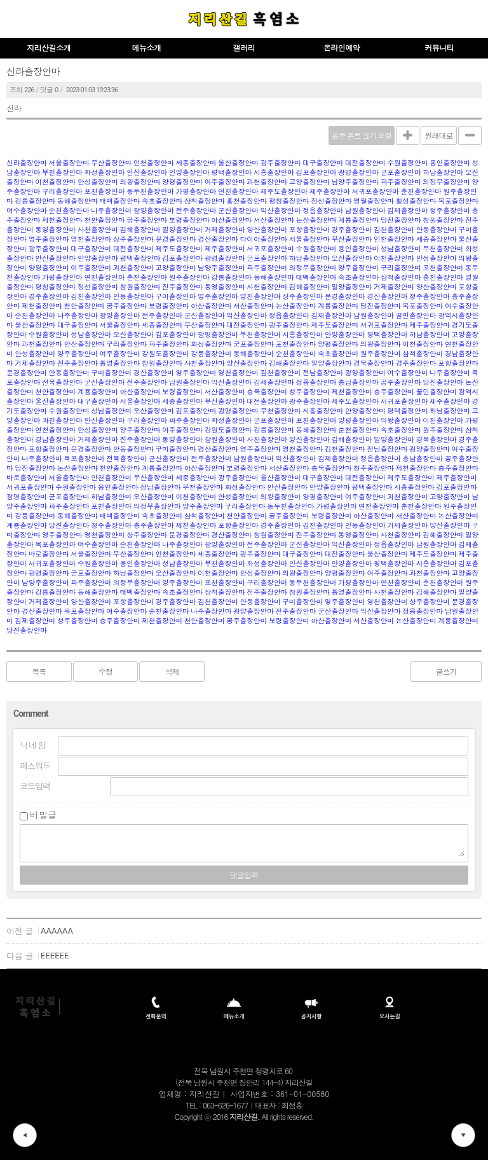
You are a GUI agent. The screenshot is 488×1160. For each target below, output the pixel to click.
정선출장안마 (331, 201)
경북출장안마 (373, 363)
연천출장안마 (238, 192)
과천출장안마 (267, 182)
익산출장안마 (281, 211)
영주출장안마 (49, 239)
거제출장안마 (225, 230)
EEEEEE (55, 955)
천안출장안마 (105, 220)
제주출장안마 (329, 192)
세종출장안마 (195, 163)
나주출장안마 (111, 211)
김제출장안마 (407, 211)
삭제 (172, 672)
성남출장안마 (401, 249)
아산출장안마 (231, 220)
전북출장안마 (62, 382)
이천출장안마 (55, 182)
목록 (39, 672)
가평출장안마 (195, 192)
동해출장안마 (77, 201)
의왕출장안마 (139, 182)
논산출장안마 (316, 220)
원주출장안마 (189, 277)
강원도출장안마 (165, 354)
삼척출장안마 (204, 201)
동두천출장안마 (150, 192)
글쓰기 (445, 672)
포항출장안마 (309, 230)
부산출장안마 (111, 163)
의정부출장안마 (446, 182)
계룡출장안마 (358, 220)
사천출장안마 (98, 230)
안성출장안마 (98, 182)
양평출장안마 (182, 182)
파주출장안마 (401, 182)
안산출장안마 (146, 173)
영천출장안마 (91, 239)
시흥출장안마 (274, 173)
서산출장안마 (274, 220)
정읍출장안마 (322, 211)
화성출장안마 (105, 173)
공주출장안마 (146, 220)
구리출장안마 (62, 192)
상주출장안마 (133, 239)
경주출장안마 (351, 230)
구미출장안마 (175, 297)
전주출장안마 (195, 211)
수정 (105, 672)
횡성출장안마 (416, 201)
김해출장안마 (139, 230)
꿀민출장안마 (416, 316)
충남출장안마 (358, 382)
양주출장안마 (358, 268)
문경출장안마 (175, 239)
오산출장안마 (351, 258)
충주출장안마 (394, 392)
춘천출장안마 (421, 192)
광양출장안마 (153, 211)
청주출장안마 (450, 211)
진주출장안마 (182, 287)
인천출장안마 (153, 163)
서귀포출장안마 (375, 192)
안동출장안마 (436, 230)
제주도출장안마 (284, 192)
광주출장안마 (281, 163)
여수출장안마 (26, 211)
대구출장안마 (322, 163)
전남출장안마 (322, 373)
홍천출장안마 (246, 201)
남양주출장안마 (355, 182)
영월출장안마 (373, 201)
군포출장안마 (401, 173)
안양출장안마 (189, 173)
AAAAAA (57, 931)
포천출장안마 (105, 192)
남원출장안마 (365, 211)
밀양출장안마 (182, 230)
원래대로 (439, 136)
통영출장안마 (55, 230)
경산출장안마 (218, 239)
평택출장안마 (231, 173)
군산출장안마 (238, 211)
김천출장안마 (394, 230)
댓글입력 (244, 875)
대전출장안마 (365, 163)
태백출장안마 (120, 201)
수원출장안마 (407, 163)
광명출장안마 (358, 173)
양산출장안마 (267, 230)
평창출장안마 (289, 201)
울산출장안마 (238, 163)
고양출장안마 (309, 182)
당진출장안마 (401, 220)
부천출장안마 (62, 173)
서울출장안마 (69, 163)
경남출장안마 (55, 440)
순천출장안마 (69, 211)
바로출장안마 (26, 478)
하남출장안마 (443, 173)
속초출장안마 (162, 201)
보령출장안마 (189, 220)
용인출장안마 (450, 163)
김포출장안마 (316, 173)
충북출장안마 (267, 392)
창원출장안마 (443, 220)
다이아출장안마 (264, 239)
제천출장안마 (62, 220)
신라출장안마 (26, 163)
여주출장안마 (225, 182)
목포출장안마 (458, 201)
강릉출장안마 (35, 201)
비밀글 (43, 815)
